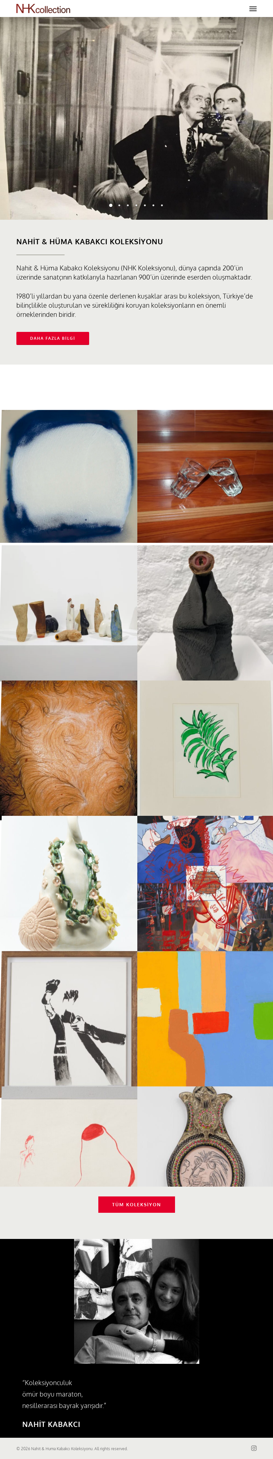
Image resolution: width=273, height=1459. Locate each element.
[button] (253, 8)
